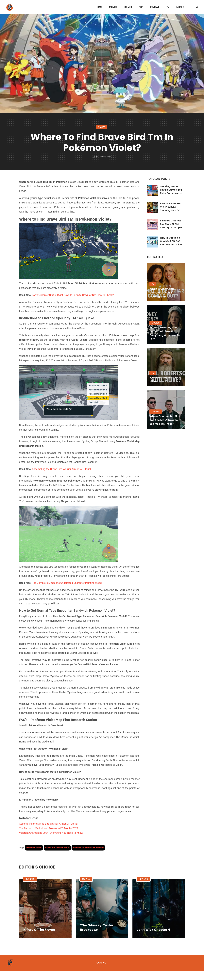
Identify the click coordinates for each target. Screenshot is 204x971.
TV (168, 7)
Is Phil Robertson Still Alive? (162, 379)
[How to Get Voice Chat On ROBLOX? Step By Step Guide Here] (152, 241)
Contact (102, 962)
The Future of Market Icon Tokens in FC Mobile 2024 (48, 828)
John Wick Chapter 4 (153, 930)
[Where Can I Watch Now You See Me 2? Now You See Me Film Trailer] (166, 409)
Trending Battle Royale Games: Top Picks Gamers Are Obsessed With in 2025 (171, 190)
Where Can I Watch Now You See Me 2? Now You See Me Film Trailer (165, 420)
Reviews (155, 7)
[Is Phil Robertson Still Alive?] (166, 367)
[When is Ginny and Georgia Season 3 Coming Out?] (166, 282)
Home (99, 7)
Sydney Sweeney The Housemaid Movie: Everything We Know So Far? (164, 333)
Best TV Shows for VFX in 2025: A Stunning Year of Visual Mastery (170, 207)
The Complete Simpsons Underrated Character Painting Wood (67, 582)
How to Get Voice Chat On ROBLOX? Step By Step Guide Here (171, 241)
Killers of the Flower (39, 930)
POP (141, 7)
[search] (197, 7)
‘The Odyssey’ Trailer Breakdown (96, 927)
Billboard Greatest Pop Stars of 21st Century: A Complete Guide (172, 224)
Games (128, 7)
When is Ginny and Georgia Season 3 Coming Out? (161, 292)
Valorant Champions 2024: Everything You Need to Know (51, 832)
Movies (113, 7)
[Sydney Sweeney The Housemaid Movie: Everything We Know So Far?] (166, 324)
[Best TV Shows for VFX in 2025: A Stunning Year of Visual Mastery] (152, 207)
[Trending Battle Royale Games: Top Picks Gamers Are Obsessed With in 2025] (152, 190)
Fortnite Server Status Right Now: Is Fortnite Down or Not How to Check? (73, 295)
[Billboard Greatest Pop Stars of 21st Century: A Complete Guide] (152, 224)
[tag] (34, 848)
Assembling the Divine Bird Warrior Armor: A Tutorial (61, 469)
